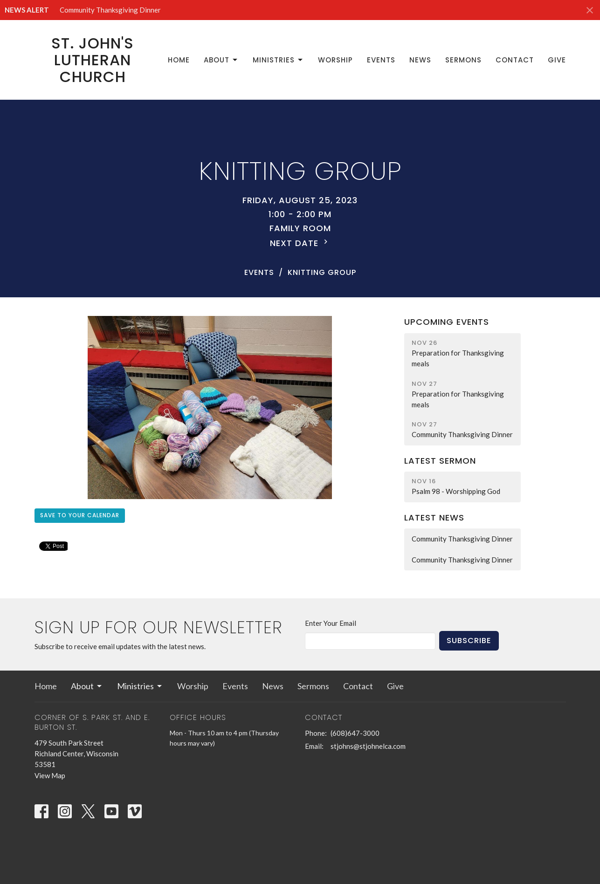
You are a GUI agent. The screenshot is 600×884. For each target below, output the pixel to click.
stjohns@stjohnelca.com (368, 746)
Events (381, 60)
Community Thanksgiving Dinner (110, 10)
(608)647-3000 (355, 733)
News (420, 60)
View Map (49, 775)
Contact (515, 60)
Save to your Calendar (79, 515)
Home (179, 60)
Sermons (463, 60)
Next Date (300, 243)
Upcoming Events (446, 322)
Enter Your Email (330, 623)
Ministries (278, 60)
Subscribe (469, 640)
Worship (335, 60)
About (221, 60)
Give (557, 60)
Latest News (434, 517)
